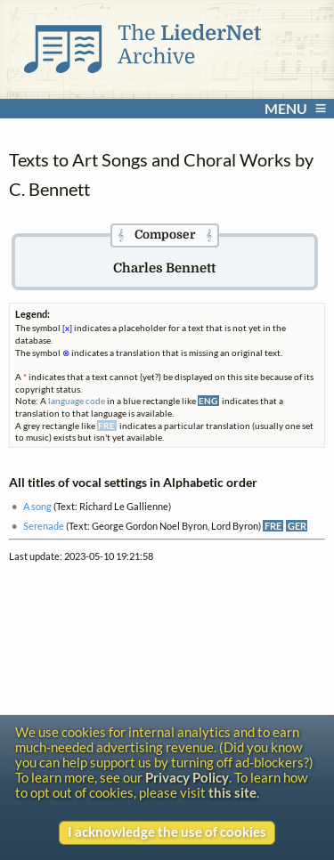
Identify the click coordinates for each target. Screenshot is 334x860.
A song (37, 506)
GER (297, 525)
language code (76, 400)
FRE (273, 525)
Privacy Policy (187, 777)
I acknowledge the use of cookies (167, 832)
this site (232, 792)
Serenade (43, 525)
